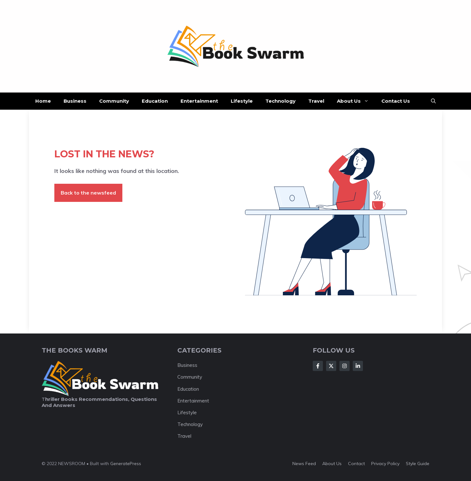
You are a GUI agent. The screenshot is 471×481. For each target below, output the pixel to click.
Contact (356, 463)
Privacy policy (385, 463)
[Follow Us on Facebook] (318, 366)
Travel (316, 101)
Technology (280, 101)
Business (75, 101)
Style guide (417, 463)
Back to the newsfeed (88, 192)
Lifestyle (242, 101)
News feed (304, 463)
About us (332, 463)
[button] (433, 101)
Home (43, 101)
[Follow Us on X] (331, 366)
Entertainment (199, 101)
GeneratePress (125, 463)
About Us (356, 101)
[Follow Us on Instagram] (344, 366)
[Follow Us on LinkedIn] (358, 366)
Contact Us (395, 101)
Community (114, 101)
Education (155, 101)
